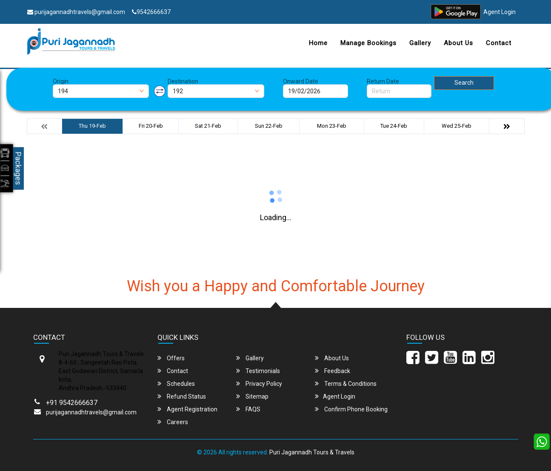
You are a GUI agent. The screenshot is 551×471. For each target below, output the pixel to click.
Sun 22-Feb (269, 126)
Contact (498, 43)
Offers (171, 358)
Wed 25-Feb (456, 126)
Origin (61, 81)
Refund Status (181, 396)
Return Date (383, 81)
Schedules (176, 383)
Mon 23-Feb (331, 126)
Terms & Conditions (346, 383)
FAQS (248, 409)
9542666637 (151, 12)
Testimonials (258, 370)
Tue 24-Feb (393, 126)
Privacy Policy (259, 383)
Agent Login (499, 12)
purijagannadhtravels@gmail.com (76, 12)
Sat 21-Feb (208, 126)
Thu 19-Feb (92, 126)
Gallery (420, 43)
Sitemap (252, 396)
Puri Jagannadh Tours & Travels (311, 452)
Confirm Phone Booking (351, 409)
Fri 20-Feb (151, 126)
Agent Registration (187, 409)
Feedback (332, 370)
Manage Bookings (368, 43)
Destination (183, 81)
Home (318, 43)
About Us (458, 43)
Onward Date (300, 81)
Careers (172, 421)
